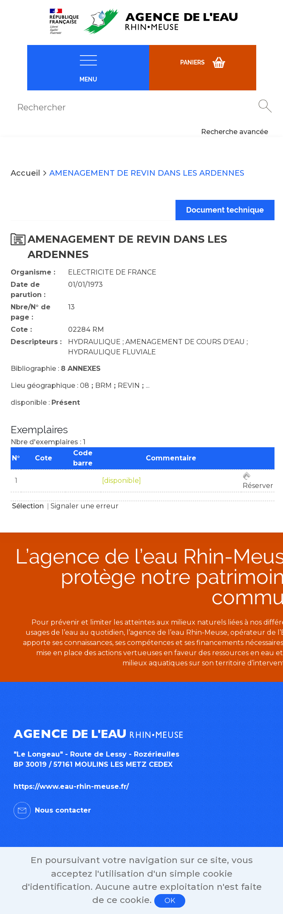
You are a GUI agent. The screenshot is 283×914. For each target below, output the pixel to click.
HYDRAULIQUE (94, 342)
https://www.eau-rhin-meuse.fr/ (71, 786)
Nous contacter (63, 810)
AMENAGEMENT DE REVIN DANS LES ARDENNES (146, 173)
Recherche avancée (234, 132)
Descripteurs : (36, 342)
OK (169, 901)
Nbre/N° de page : (31, 312)
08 (84, 385)
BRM (103, 385)
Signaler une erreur (85, 506)
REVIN (129, 385)
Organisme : (33, 272)
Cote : (21, 329)
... (148, 385)
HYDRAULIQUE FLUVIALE (112, 352)
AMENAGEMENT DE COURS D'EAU (185, 342)
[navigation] (88, 67)
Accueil (25, 173)
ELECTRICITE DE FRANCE (112, 272)
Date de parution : (28, 289)
